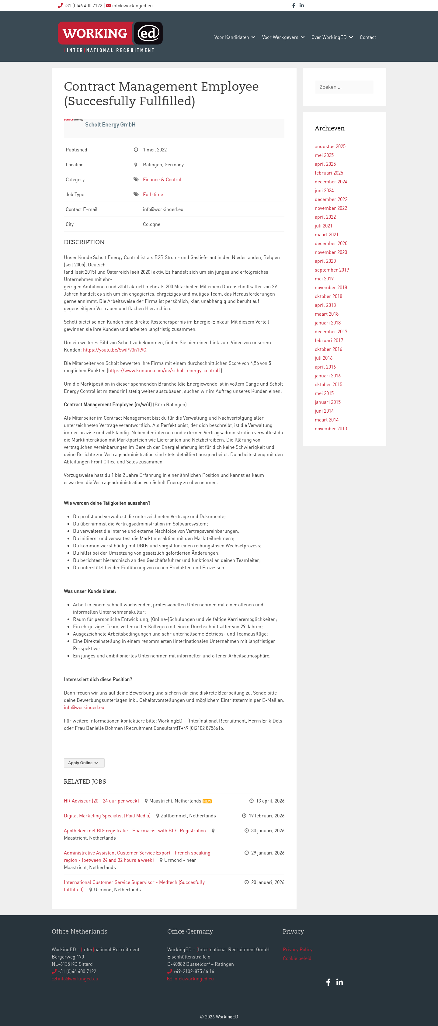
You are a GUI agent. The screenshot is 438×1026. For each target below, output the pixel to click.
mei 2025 (324, 155)
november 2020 (331, 252)
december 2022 (331, 199)
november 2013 (331, 428)
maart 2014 (327, 419)
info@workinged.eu (84, 707)
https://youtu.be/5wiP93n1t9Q (114, 349)
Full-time (153, 194)
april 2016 (325, 366)
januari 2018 (328, 322)
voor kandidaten (231, 37)
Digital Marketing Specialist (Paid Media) (107, 815)
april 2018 (325, 305)
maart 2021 (327, 234)
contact (368, 37)
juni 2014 (324, 410)
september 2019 (332, 269)
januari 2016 (328, 375)
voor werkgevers (280, 37)
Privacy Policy (297, 949)
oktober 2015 (328, 384)
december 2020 (331, 243)
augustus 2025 (330, 146)
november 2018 (331, 287)
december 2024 (331, 181)
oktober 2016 (328, 349)
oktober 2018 (328, 296)
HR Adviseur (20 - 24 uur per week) (101, 800)
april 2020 (325, 261)
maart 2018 (327, 313)
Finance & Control (162, 179)
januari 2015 (328, 402)
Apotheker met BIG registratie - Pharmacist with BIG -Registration (135, 830)
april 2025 (325, 164)
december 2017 (331, 331)
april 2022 (325, 216)
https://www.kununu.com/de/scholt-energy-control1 (164, 370)
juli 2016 (323, 358)
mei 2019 (324, 278)
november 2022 (331, 208)
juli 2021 (323, 225)
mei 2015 (324, 393)
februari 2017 (329, 340)
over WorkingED (329, 37)
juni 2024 (324, 190)
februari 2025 (329, 172)
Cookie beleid (297, 958)
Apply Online (84, 763)
